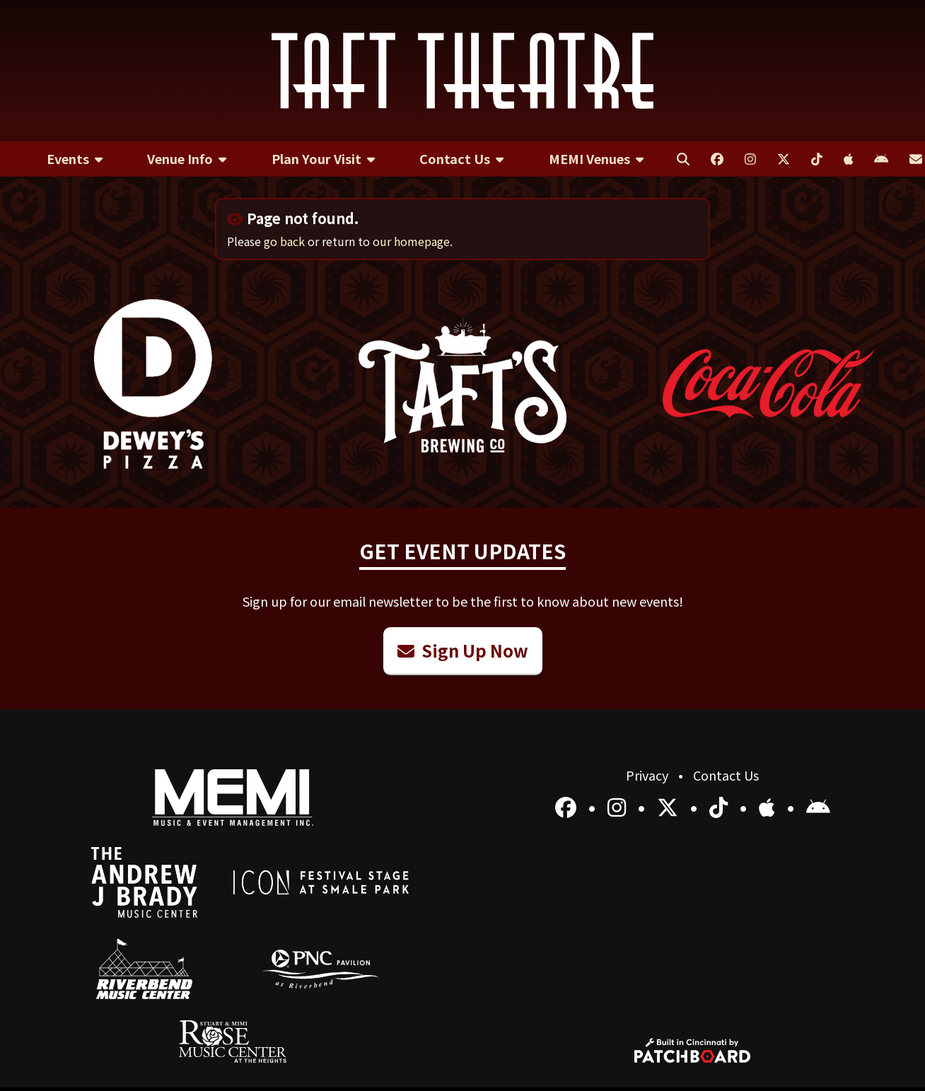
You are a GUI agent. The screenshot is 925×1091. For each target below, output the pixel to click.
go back (284, 241)
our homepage (411, 241)
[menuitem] (74, 159)
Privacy (648, 775)
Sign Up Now (462, 650)
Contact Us (726, 775)
